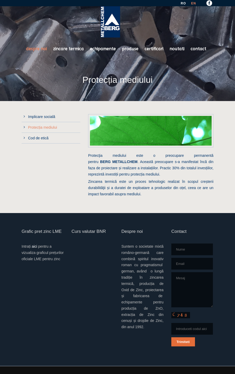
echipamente (103, 48)
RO (183, 3)
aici (34, 246)
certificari (154, 48)
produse (130, 48)
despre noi (36, 48)
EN (193, 3)
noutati (176, 48)
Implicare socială (41, 117)
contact (198, 48)
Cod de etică (38, 138)
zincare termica (68, 48)
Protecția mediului (42, 127)
